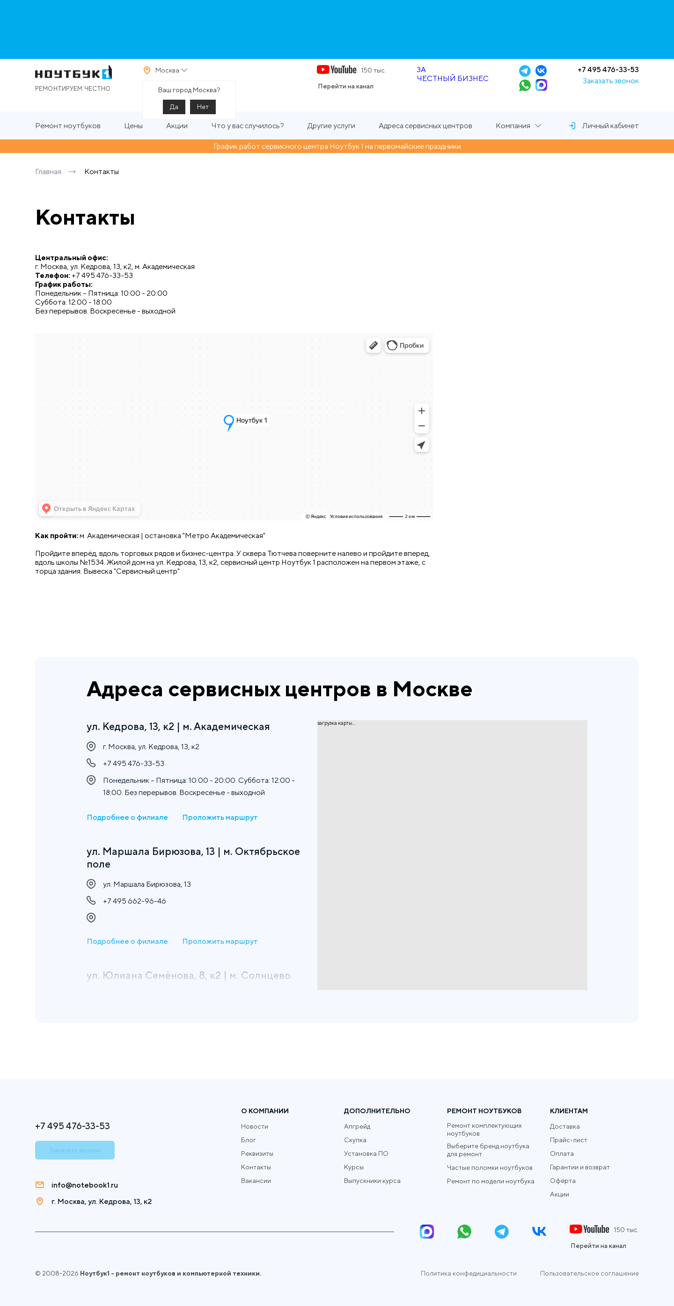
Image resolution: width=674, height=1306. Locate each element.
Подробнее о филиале (127, 819)
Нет (203, 114)
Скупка (355, 1140)
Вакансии (256, 1180)
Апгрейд (357, 1126)
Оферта (563, 1180)
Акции (177, 142)
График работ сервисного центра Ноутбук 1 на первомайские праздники (337, 162)
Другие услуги (331, 142)
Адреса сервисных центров (425, 142)
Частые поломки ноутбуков (490, 1167)
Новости (254, 1126)
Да (174, 114)
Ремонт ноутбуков (68, 142)
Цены (133, 142)
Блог (248, 1140)
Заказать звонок (611, 88)
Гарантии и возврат (580, 1167)
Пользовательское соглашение (589, 1273)
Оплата (562, 1153)
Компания (513, 142)
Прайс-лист (568, 1140)
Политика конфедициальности (469, 1273)
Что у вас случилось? (247, 142)
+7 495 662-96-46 (134, 906)
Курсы (354, 1167)
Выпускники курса (372, 1180)
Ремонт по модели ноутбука (491, 1181)
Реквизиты (257, 1153)
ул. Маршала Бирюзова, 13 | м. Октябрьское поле (165, 860)
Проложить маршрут (220, 819)
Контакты (256, 1167)
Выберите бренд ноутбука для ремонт (488, 1150)
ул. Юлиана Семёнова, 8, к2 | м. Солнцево (168, 988)
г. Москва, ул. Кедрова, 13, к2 (101, 1201)
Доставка (565, 1126)
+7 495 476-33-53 (608, 77)
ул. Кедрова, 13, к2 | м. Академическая (186, 726)
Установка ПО (366, 1153)
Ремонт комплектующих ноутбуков (484, 1129)
